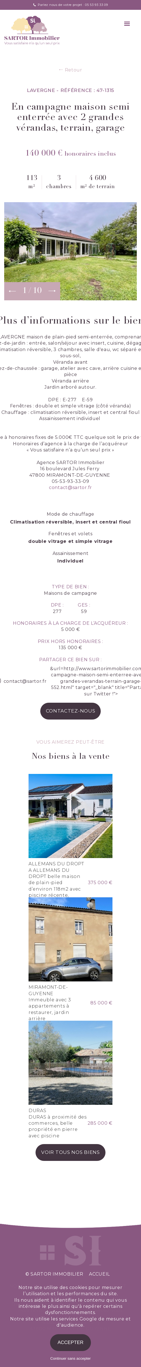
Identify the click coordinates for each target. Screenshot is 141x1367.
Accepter (71, 1342)
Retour (70, 70)
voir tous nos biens (70, 1152)
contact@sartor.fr (70, 487)
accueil (99, 1274)
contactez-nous (70, 711)
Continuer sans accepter (70, 1358)
